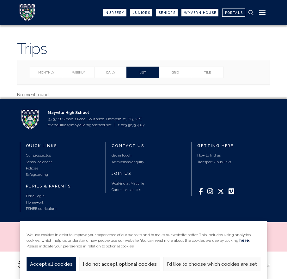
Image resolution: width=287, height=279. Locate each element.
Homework (35, 202)
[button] (251, 13)
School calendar (39, 162)
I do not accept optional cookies (120, 264)
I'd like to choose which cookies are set (212, 264)
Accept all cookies (51, 264)
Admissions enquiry (128, 162)
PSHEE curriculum (41, 208)
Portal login (35, 196)
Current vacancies (126, 189)
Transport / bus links (214, 162)
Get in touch (121, 155)
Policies (32, 168)
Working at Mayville (128, 183)
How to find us (209, 155)
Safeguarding (37, 174)
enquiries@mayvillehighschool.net (82, 125)
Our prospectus (38, 155)
